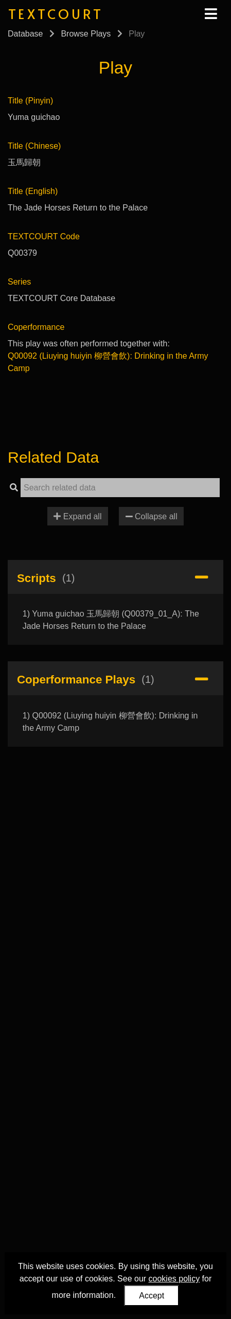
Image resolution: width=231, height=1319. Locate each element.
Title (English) (33, 191)
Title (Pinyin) (30, 100)
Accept (151, 1295)
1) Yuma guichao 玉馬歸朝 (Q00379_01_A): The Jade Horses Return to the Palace (111, 619)
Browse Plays (86, 33)
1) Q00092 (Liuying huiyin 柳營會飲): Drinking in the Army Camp (110, 721)
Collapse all (151, 516)
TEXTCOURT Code (44, 236)
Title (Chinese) (34, 146)
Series (19, 281)
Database (25, 33)
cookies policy (174, 1278)
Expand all (77, 516)
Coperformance (36, 327)
